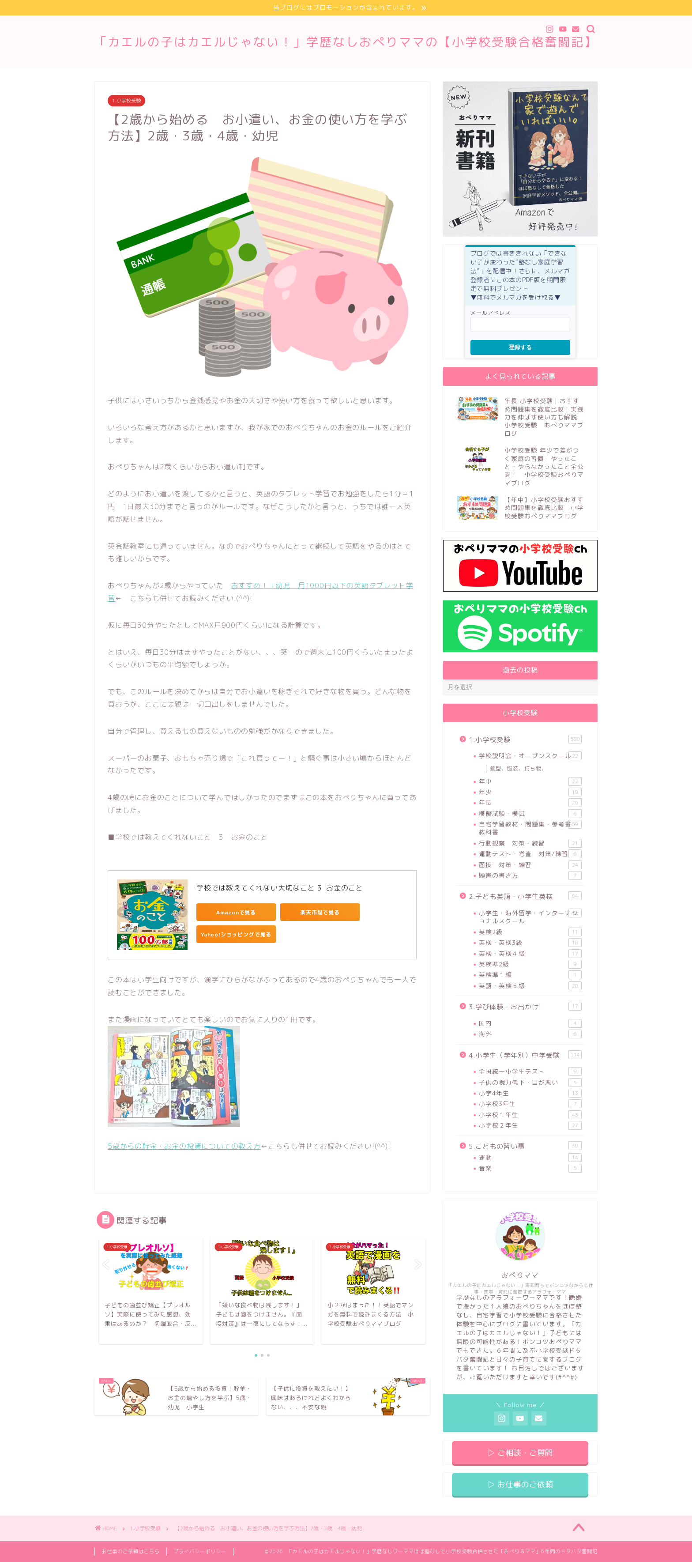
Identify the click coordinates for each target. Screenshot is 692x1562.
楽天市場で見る (320, 912)
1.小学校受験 (126, 100)
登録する (520, 347)
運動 (530, 1157)
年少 (530, 792)
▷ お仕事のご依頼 (520, 1484)
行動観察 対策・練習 (530, 843)
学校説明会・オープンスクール (530, 755)
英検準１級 (530, 974)
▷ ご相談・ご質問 (520, 1452)
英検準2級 (530, 964)
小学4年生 (530, 1093)
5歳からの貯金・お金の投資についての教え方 (184, 1146)
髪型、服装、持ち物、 (518, 768)
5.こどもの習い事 (525, 1146)
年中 (530, 781)
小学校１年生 (530, 1114)
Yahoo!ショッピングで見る (236, 934)
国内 (530, 1023)
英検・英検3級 (530, 942)
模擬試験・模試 (530, 813)
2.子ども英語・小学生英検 (525, 897)
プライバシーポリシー (199, 1551)
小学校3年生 (530, 1103)
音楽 (530, 1168)
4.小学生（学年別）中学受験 (525, 1055)
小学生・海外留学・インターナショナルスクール (530, 917)
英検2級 (530, 932)
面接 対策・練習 (530, 864)
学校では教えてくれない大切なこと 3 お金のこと (279, 888)
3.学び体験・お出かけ (525, 1006)
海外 (530, 1034)
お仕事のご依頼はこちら (131, 1551)
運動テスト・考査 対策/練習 (530, 853)
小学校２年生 (530, 1125)
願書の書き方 (530, 875)
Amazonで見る (236, 912)
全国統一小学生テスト (530, 1071)
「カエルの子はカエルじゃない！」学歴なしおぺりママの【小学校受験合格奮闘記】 (346, 41)
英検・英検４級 (530, 953)
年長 (530, 802)
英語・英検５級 (530, 985)
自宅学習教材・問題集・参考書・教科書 (530, 828)
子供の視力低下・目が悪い (530, 1082)
